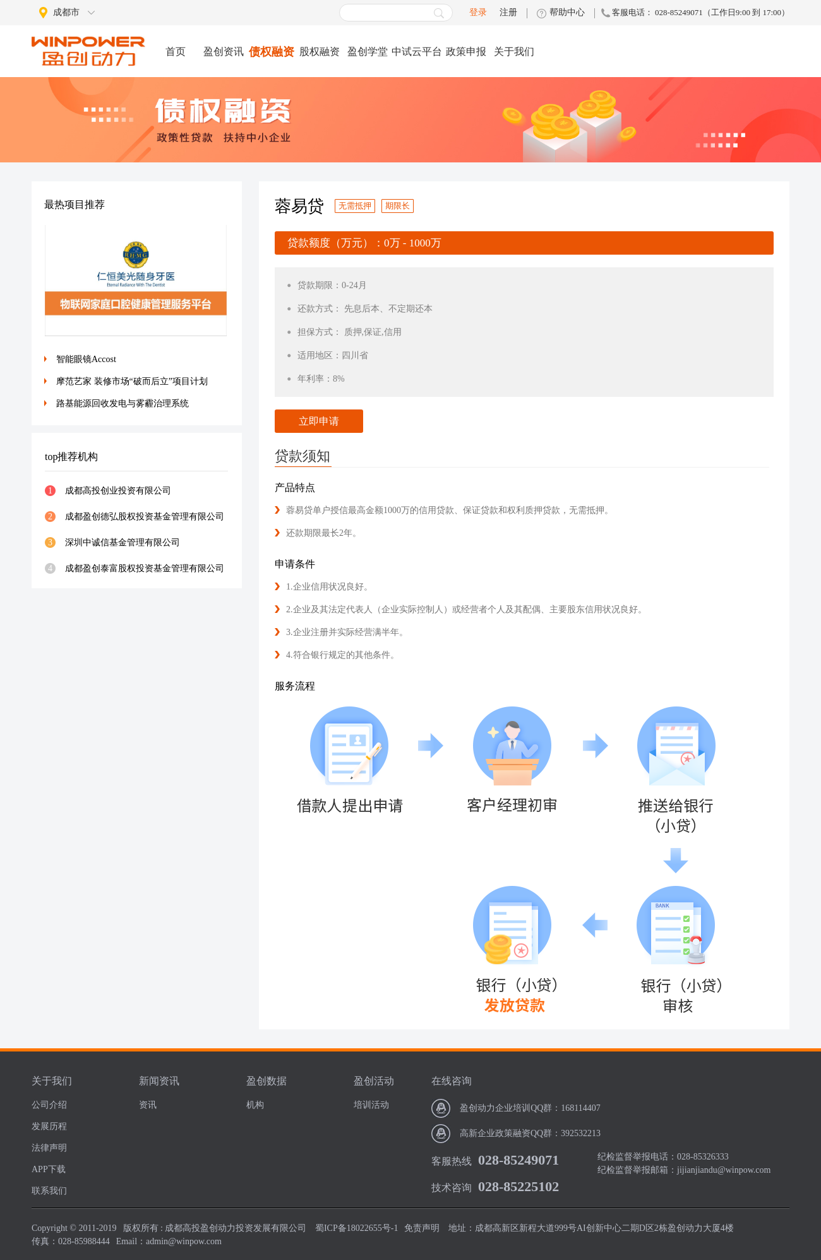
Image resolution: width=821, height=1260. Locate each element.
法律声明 (49, 1148)
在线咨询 (451, 1080)
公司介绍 (49, 1105)
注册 (508, 12)
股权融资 (319, 51)
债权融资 (271, 51)
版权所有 (141, 1228)
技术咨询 (451, 1187)
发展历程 (49, 1126)
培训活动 (371, 1105)
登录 (478, 12)
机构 (255, 1105)
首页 (175, 51)
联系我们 (49, 1191)
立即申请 (319, 421)
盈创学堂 (367, 51)
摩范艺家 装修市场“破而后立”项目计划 (132, 381)
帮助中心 (567, 12)
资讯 (148, 1105)
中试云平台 (417, 51)
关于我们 (514, 51)
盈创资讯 (223, 51)
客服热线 (451, 1161)
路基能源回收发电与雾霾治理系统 (122, 403)
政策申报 (466, 51)
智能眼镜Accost (86, 359)
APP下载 (49, 1169)
